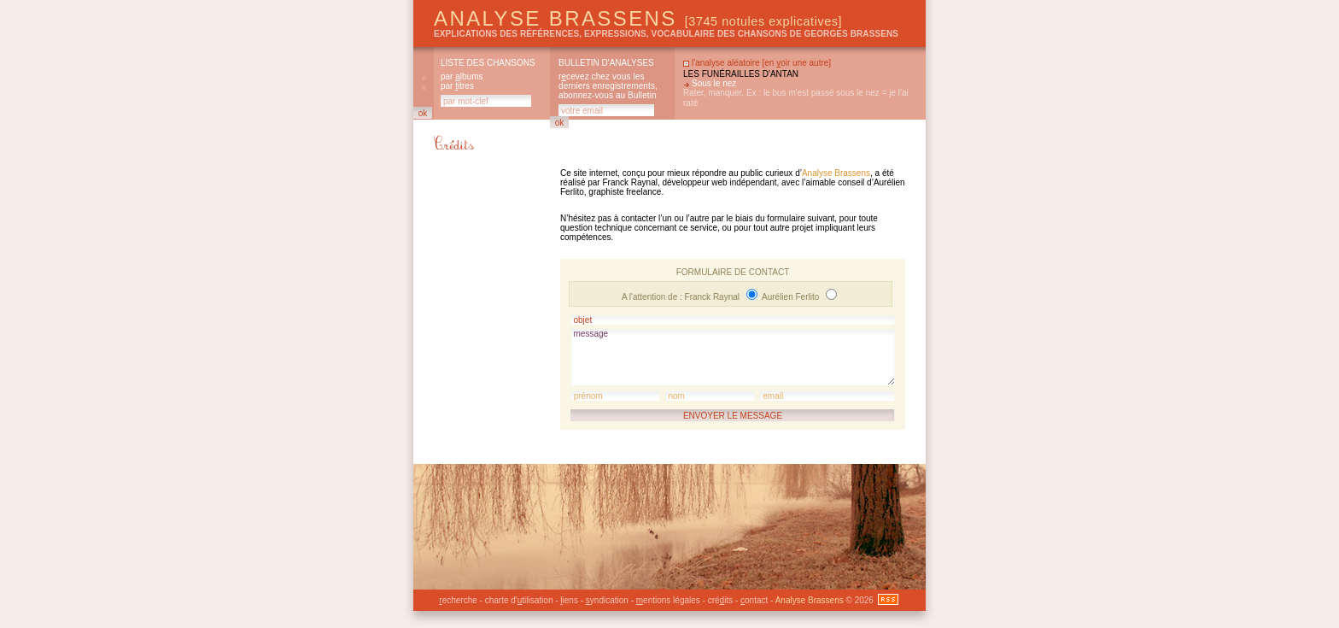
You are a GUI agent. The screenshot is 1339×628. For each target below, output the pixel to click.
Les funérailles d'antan (740, 74)
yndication (607, 600)
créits (720, 600)
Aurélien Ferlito (792, 297)
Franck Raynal (713, 297)
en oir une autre (796, 62)
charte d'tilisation (519, 600)
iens (569, 600)
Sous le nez (714, 83)
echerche (458, 600)
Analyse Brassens (638, 18)
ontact (754, 600)
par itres (457, 86)
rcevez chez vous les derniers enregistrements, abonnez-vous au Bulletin (608, 86)
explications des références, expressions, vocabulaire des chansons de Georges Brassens (666, 33)
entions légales (668, 600)
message (733, 357)
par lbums (461, 76)
